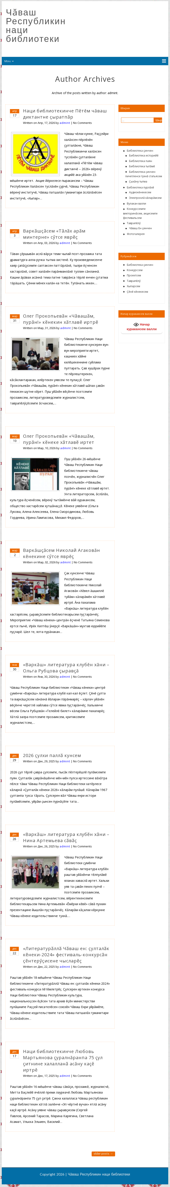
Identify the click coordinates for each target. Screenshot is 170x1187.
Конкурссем (135, 270)
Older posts (103, 1153)
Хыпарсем (133, 286)
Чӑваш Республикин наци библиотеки (36, 25)
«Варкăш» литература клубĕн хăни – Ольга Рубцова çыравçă (66, 668)
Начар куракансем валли (141, 326)
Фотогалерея (136, 234)
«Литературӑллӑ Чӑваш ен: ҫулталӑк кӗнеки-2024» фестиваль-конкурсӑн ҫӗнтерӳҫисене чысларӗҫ (66, 954)
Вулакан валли (136, 203)
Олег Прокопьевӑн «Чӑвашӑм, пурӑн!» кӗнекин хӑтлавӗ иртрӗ (60, 319)
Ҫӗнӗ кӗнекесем (137, 292)
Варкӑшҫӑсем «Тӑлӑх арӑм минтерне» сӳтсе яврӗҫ (54, 234)
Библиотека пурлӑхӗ (140, 187)
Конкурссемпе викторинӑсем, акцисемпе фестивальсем (140, 213)
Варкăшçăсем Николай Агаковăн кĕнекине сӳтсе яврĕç (61, 553)
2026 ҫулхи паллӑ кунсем (52, 755)
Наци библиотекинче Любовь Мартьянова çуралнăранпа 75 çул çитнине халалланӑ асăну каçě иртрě (63, 1060)
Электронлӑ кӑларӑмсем (145, 198)
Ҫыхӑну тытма (138, 181)
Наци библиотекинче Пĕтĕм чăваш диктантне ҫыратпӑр (65, 114)
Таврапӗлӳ (134, 223)
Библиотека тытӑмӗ (142, 166)
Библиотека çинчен (140, 151)
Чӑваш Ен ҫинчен (140, 228)
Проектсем (134, 275)
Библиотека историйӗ (143, 155)
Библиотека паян (140, 161)
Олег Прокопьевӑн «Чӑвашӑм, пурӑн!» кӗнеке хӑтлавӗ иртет (59, 439)
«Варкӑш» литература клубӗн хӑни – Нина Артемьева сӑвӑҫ (66, 837)
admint (65, 123)
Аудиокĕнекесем (140, 192)
